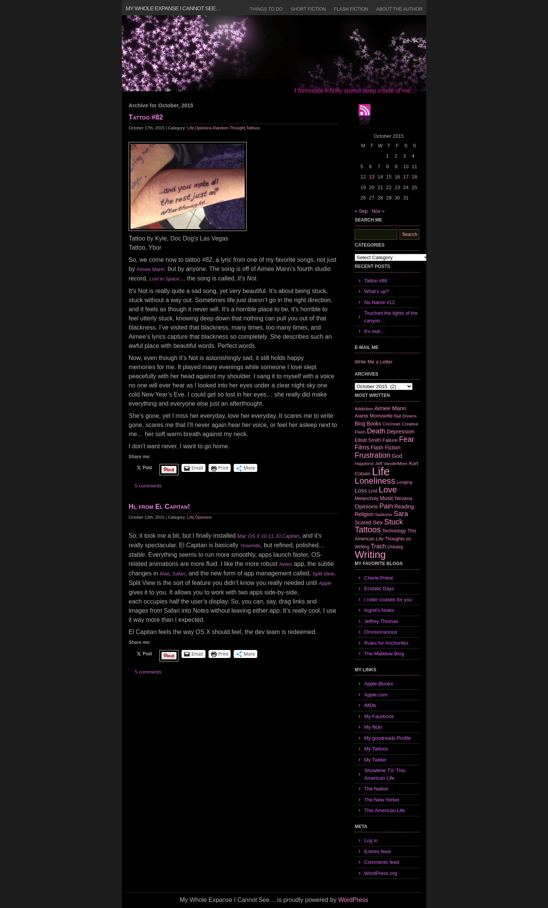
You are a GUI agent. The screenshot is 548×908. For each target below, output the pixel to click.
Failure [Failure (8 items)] (390, 440)
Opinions (203, 128)
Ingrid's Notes (379, 610)
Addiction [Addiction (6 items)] (364, 408)
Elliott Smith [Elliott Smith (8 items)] (368, 440)
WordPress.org (380, 873)
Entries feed (377, 851)
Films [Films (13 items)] (362, 447)
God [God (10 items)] (397, 456)
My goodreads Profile (387, 738)
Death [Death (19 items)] (376, 431)
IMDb (370, 705)
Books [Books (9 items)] (373, 424)
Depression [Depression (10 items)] (400, 432)
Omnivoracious (380, 632)
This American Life (384, 810)
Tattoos (253, 128)
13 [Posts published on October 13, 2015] (371, 177)
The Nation (376, 789)
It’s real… (374, 331)
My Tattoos (376, 749)
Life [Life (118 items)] (381, 471)
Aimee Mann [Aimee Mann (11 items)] (390, 408)
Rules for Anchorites (386, 643)
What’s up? (376, 291)
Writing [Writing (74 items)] (370, 554)
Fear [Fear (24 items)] (406, 439)
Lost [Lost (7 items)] (372, 491)
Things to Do (266, 9)
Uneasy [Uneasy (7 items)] (395, 547)
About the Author (399, 9)
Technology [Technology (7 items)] (394, 531)
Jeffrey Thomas (381, 621)
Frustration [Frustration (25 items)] (372, 455)
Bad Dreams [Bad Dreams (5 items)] (405, 416)
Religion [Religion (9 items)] (364, 514)
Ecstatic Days (379, 588)
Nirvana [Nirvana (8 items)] (403, 498)
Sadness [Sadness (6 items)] (383, 514)
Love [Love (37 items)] (388, 489)
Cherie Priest (378, 578)
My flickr (373, 727)
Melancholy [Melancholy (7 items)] (367, 498)
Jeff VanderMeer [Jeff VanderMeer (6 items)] (391, 463)
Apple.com (375, 695)
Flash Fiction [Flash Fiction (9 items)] (385, 447)
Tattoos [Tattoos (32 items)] (368, 529)
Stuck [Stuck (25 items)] (393, 522)
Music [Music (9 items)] (386, 498)
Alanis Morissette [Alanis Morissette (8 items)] (374, 416)
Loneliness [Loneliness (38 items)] (375, 481)
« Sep (361, 211)
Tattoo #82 (146, 117)
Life (190, 128)
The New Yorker (382, 800)
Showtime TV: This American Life (384, 774)
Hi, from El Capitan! (159, 506)
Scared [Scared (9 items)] (363, 522)
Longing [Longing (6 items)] (405, 481)
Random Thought (229, 128)
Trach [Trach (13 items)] (378, 546)
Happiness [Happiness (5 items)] (364, 463)
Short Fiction (308, 9)
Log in (371, 840)
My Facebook (379, 716)
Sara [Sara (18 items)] (401, 514)
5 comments (148, 486)
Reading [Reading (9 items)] (404, 506)
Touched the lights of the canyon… (391, 316)
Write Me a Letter (373, 362)
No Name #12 (379, 302)
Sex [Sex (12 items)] (378, 522)
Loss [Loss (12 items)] (361, 490)
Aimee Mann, (151, 269)
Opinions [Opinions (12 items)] (366, 506)
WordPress (353, 900)
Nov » (378, 211)
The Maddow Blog (384, 653)
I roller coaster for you (388, 599)
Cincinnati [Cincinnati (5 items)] (391, 424)
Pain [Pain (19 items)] (386, 506)
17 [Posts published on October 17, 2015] (405, 177)
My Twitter (375, 760)
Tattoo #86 (375, 281)
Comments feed (381, 862)
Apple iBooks (378, 684)
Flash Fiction (351, 9)
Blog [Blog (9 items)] (360, 424)
